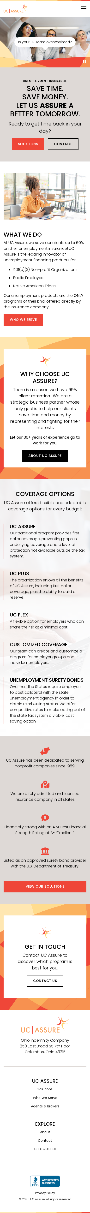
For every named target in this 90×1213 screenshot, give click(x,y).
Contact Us (45, 980)
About (45, 1132)
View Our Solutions (45, 886)
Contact (63, 144)
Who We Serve (23, 319)
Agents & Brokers (45, 1106)
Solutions (28, 144)
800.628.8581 (45, 1149)
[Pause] (84, 62)
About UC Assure (45, 455)
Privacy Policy (45, 1193)
